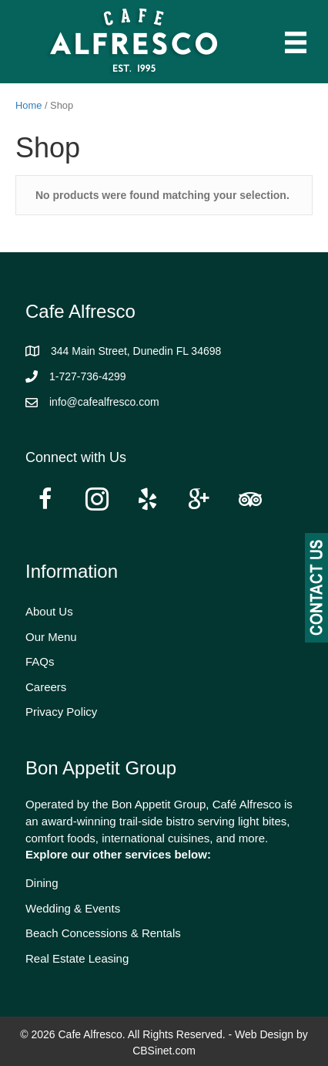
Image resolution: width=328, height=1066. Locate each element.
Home (28, 105)
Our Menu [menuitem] (51, 636)
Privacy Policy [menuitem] (61, 711)
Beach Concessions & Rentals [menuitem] (103, 932)
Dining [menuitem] (42, 882)
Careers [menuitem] (45, 686)
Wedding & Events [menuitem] (72, 908)
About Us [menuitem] (49, 611)
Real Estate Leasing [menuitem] (77, 958)
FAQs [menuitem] (40, 661)
